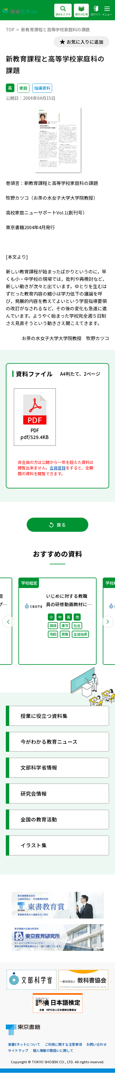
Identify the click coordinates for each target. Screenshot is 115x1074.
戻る (57, 525)
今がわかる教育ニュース (49, 743)
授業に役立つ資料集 (44, 717)
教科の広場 (81, 11)
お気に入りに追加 (84, 42)
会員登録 (58, 468)
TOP (10, 29)
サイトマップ (18, 1051)
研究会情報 (34, 795)
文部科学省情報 (39, 769)
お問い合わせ (96, 1045)
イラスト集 (34, 847)
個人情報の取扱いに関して (53, 1051)
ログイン (96, 11)
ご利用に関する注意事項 (63, 1045)
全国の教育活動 (39, 821)
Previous (8, 622)
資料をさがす (63, 11)
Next (107, 622)
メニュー (107, 11)
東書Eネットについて (24, 1045)
